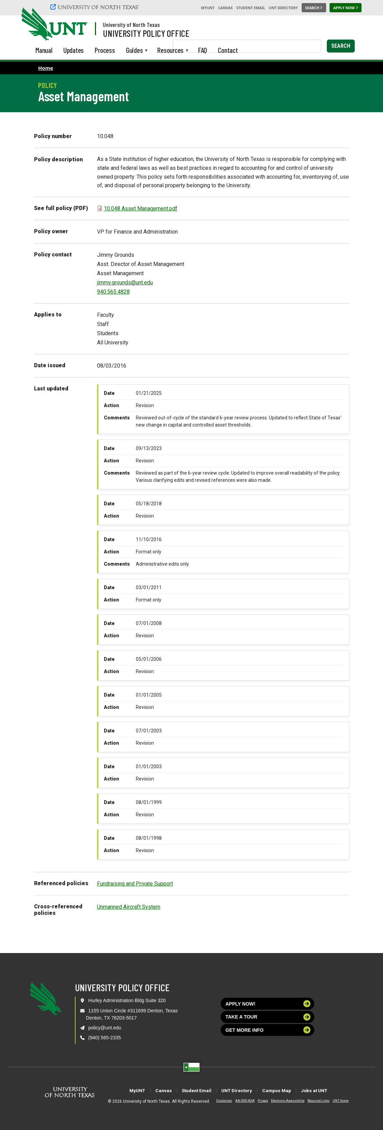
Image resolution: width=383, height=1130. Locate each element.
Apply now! (267, 1003)
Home (45, 67)
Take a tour (267, 1017)
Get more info (267, 1030)
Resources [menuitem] (170, 51)
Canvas (225, 7)
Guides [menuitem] (134, 51)
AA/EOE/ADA (239, 1100)
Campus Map (288, 1090)
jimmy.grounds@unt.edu (125, 282)
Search (340, 46)
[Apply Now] (346, 7)
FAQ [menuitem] (202, 50)
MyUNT (207, 7)
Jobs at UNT (336, 1090)
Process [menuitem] (105, 50)
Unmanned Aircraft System (128, 907)
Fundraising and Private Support (135, 883)
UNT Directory (283, 7)
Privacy (257, 1100)
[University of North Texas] (95, 7)
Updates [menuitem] (73, 50)
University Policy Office (146, 33)
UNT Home (335, 1100)
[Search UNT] (314, 7)
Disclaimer (219, 1100)
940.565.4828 (113, 291)
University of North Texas (131, 24)
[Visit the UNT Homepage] (77, 24)
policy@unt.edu (104, 1027)
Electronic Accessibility (282, 1100)
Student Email (250, 7)
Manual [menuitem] (43, 50)
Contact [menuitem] (228, 50)
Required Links (313, 1100)
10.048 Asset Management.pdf (140, 208)
